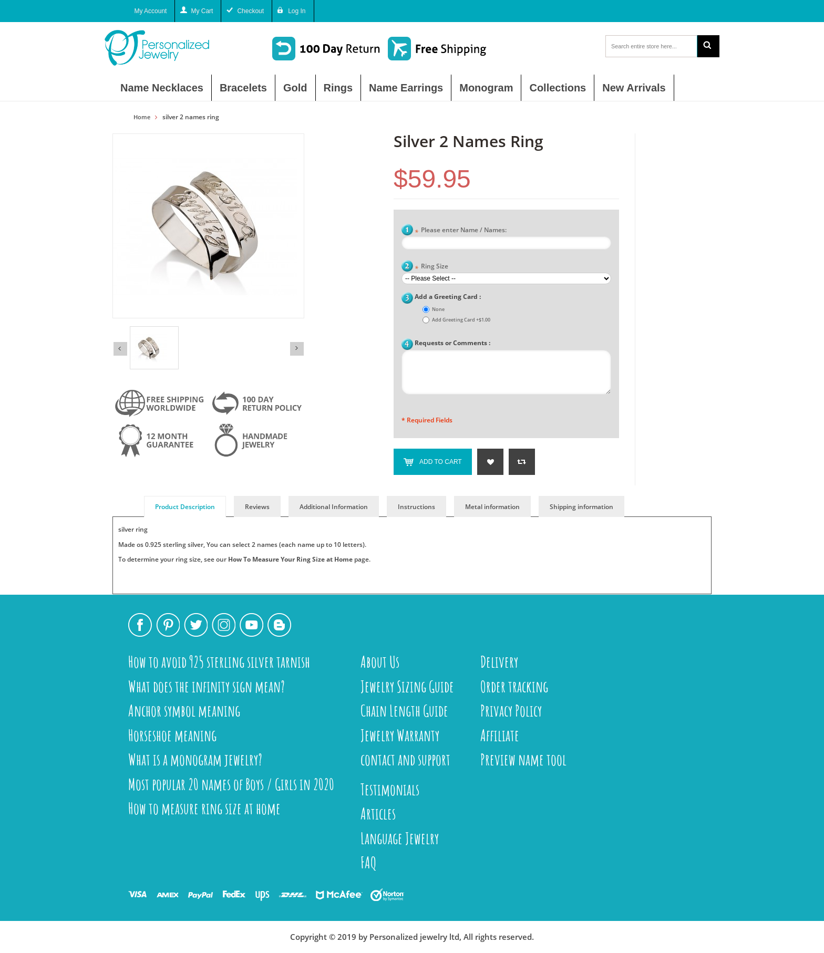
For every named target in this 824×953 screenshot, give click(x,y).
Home (141, 117)
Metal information (492, 506)
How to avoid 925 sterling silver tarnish (219, 661)
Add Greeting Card (461, 319)
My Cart (202, 11)
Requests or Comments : (452, 342)
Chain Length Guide (404, 710)
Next (297, 349)
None (438, 309)
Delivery (499, 661)
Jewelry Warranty (399, 735)
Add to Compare (522, 462)
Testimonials (389, 789)
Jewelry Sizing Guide (407, 686)
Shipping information (581, 506)
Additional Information (334, 506)
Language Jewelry (399, 838)
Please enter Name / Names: (461, 230)
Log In (296, 11)
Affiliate (499, 735)
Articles (378, 813)
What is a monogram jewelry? (195, 759)
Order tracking (514, 686)
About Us (379, 661)
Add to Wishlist (490, 462)
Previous (120, 349)
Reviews (257, 506)
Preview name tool (523, 759)
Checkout (250, 11)
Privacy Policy (511, 710)
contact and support (405, 759)
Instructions (416, 506)
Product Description (185, 506)
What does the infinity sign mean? (206, 686)
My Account (150, 11)
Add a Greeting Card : (448, 296)
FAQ (368, 862)
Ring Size (431, 267)
